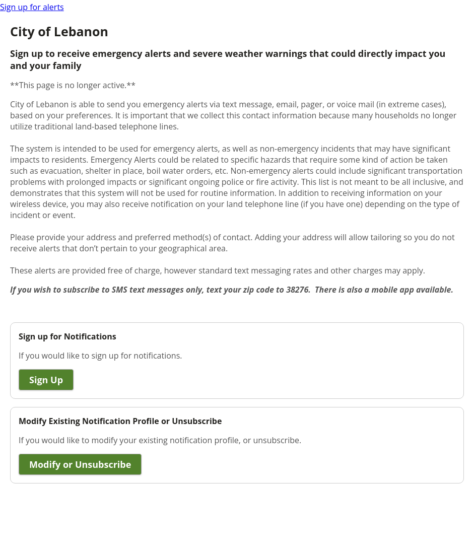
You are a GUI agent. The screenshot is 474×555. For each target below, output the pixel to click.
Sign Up (46, 380)
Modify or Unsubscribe (80, 464)
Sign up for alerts (32, 7)
